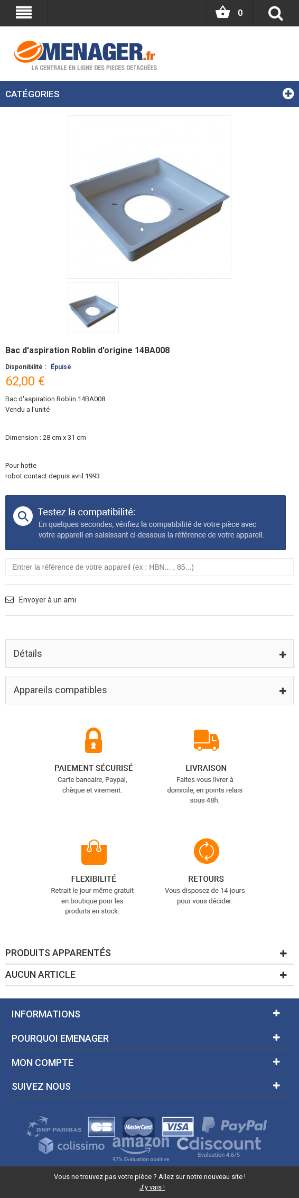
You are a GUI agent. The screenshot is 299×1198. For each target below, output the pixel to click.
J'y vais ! (152, 1187)
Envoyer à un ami (47, 600)
